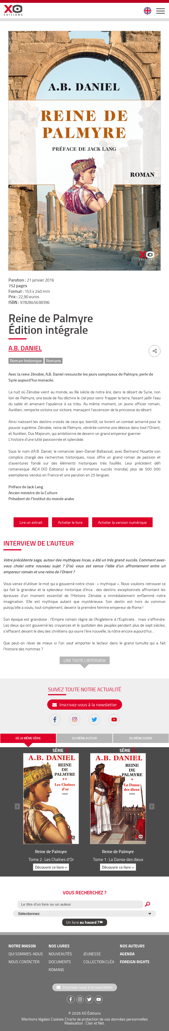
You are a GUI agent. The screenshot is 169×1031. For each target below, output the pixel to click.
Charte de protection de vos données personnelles (106, 1019)
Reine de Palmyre (51, 851)
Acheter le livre (70, 522)
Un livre (84, 922)
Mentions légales (35, 1019)
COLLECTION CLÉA (98, 961)
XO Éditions (91, 1013)
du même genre (140, 738)
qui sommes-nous (25, 953)
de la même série (28, 738)
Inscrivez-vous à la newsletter (84, 704)
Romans (53, 361)
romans (56, 969)
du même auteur (84, 738)
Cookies (57, 1019)
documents (60, 961)
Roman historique (26, 361)
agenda (127, 954)
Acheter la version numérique (122, 522)
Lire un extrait (31, 522)
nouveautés (60, 953)
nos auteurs (132, 946)
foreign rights (135, 962)
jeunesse (92, 953)
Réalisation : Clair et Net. (84, 1023)
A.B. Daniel (25, 347)
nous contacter (24, 961)
